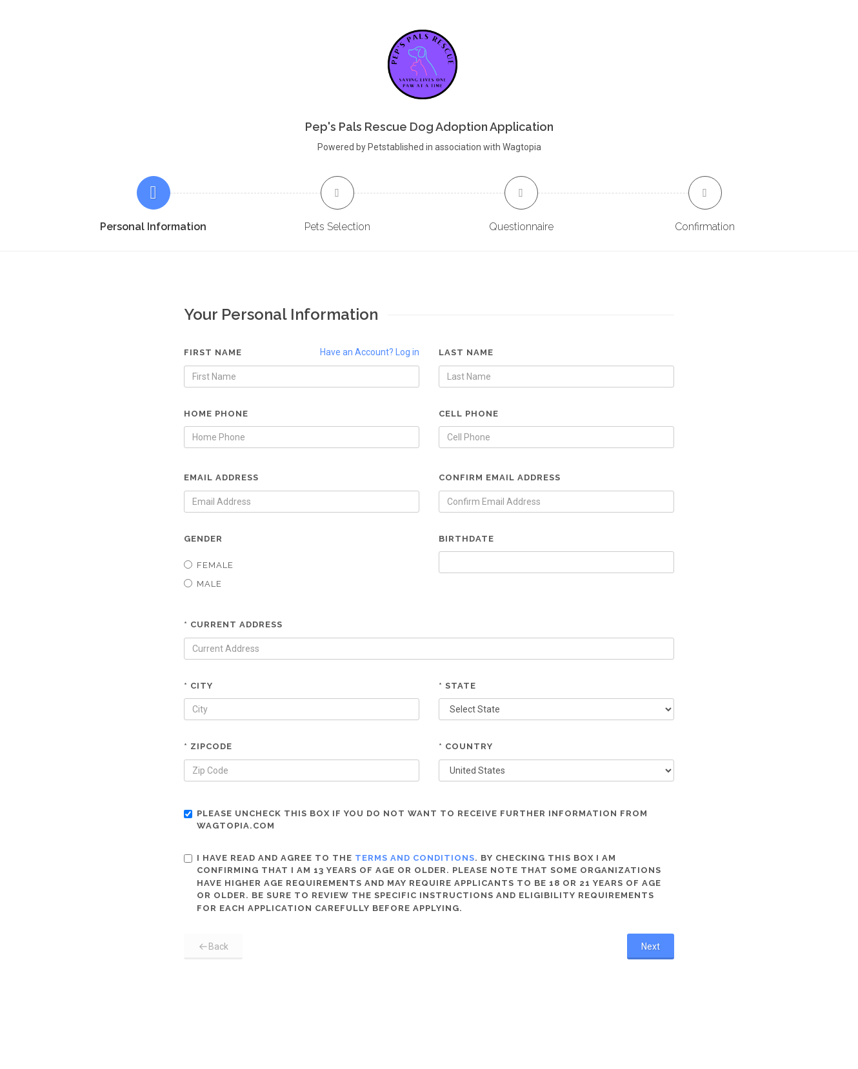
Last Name (466, 352)
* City (198, 686)
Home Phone (216, 413)
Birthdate (466, 539)
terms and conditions (415, 858)
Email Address (221, 477)
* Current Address (233, 624)
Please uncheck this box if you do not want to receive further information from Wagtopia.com (416, 820)
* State (457, 686)
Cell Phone (469, 413)
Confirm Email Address (500, 477)
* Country (466, 746)
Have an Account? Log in (369, 352)
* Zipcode (208, 746)
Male (203, 584)
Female (209, 565)
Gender (203, 539)
